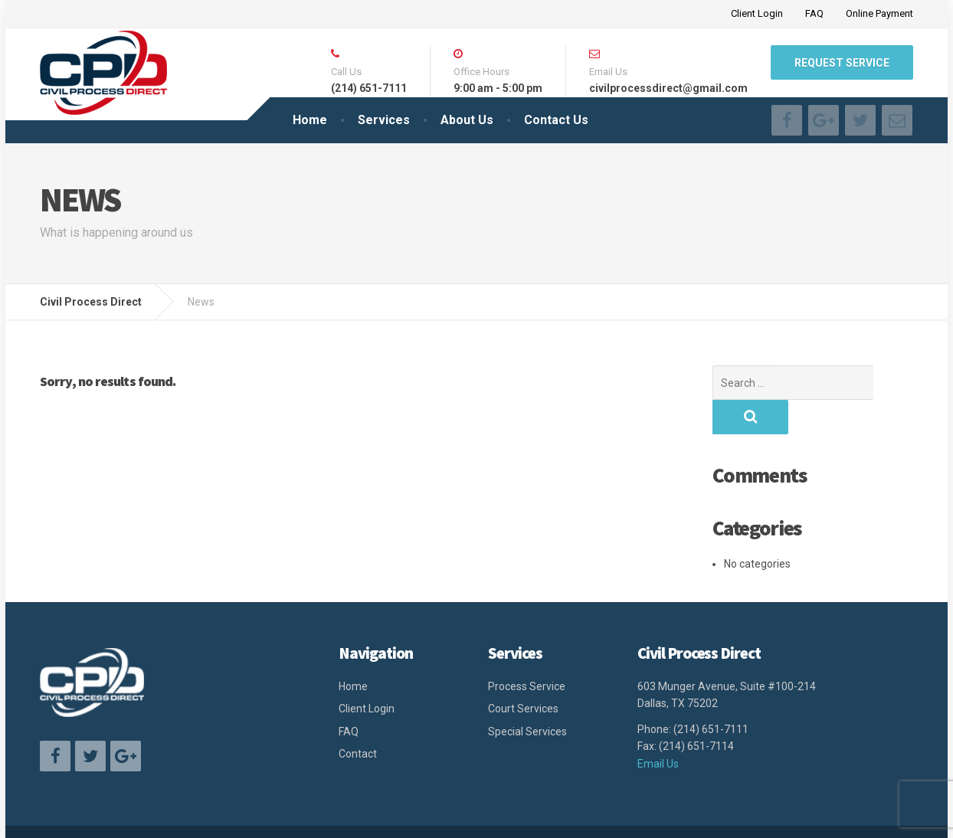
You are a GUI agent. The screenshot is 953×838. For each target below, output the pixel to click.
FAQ (814, 13)
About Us (466, 120)
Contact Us (556, 120)
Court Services (523, 674)
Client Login (757, 13)
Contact (358, 719)
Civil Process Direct (248, 814)
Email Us (658, 729)
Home (310, 120)
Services (384, 120)
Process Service (526, 652)
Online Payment (879, 13)
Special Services (527, 697)
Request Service (841, 63)
